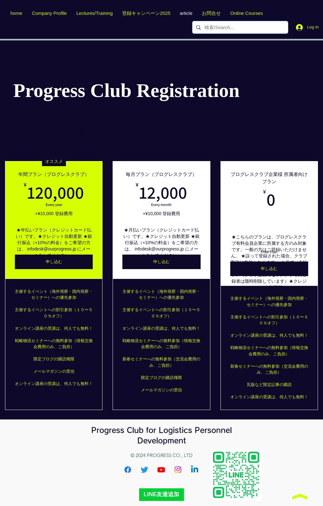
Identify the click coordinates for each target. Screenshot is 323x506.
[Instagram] (177, 469)
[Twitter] (144, 469)
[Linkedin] (194, 469)
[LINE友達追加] (161, 494)
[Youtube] (161, 469)
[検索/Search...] (239, 27)
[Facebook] (127, 469)
